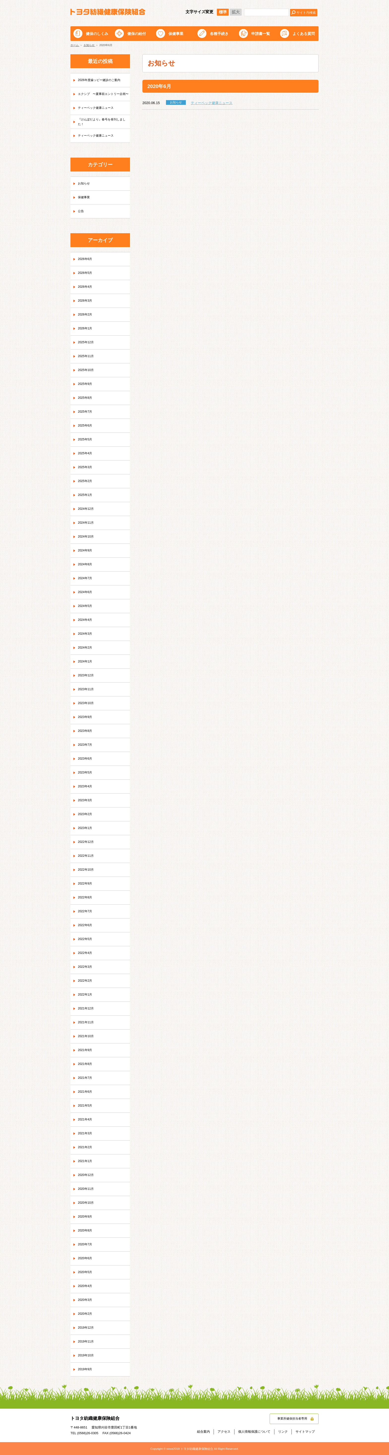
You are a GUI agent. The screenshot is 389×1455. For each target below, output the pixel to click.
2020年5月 (86, 1272)
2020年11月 (87, 1189)
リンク (283, 1431)
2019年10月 (87, 1356)
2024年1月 (86, 662)
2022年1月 (86, 995)
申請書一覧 (260, 33)
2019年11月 (87, 1342)
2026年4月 (86, 287)
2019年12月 (87, 1328)
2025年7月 (86, 412)
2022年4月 (86, 953)
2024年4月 (86, 620)
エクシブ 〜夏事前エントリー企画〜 (102, 94)
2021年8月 (86, 1064)
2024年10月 (87, 537)
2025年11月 (87, 356)
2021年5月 (86, 1106)
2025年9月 (86, 384)
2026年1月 (86, 329)
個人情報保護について (254, 1431)
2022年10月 (87, 870)
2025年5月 (86, 440)
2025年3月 (86, 467)
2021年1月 (86, 1161)
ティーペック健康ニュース (211, 103)
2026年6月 (86, 259)
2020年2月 (86, 1314)
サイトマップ (305, 1431)
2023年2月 (86, 814)
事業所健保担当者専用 (289, 1419)
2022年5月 (86, 939)
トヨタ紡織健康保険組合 (107, 12)
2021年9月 (86, 1050)
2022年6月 (86, 925)
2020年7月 (86, 1245)
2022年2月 (86, 981)
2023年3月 (86, 800)
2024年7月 (86, 578)
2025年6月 (86, 426)
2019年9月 (86, 1369)
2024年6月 (86, 592)
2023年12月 (87, 676)
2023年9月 (86, 717)
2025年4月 (86, 454)
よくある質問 (303, 33)
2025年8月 (86, 398)
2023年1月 (86, 828)
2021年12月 (87, 1009)
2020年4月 (86, 1286)
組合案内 (203, 1431)
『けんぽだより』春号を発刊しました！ (102, 121)
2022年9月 (86, 884)
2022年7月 (86, 911)
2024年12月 (87, 509)
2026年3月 (86, 301)
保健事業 (175, 33)
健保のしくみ (97, 33)
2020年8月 (86, 1231)
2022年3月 (86, 967)
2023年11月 (87, 689)
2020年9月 (86, 1217)
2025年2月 (86, 481)
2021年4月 (86, 1120)
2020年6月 (86, 1258)
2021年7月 (86, 1078)
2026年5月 (86, 273)
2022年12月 (87, 842)
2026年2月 (86, 315)
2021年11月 (87, 1023)
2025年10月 (87, 370)
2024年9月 (86, 551)
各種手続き (219, 33)
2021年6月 (86, 1092)
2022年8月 (86, 898)
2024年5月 (86, 606)
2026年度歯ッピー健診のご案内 (102, 80)
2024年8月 (86, 565)
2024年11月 (87, 523)
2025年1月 (86, 495)
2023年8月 (86, 731)
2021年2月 (86, 1147)
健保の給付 (136, 33)
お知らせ (85, 184)
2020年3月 (86, 1300)
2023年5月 (86, 773)
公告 (81, 211)
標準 (223, 12)
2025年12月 (87, 342)
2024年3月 (86, 634)
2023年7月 (86, 745)
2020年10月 (87, 1203)
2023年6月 (86, 759)
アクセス (224, 1431)
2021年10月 (87, 1036)
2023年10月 (87, 703)
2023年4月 (86, 787)
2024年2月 (86, 648)
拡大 (236, 12)
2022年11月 (87, 856)
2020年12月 (87, 1175)
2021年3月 (86, 1134)
